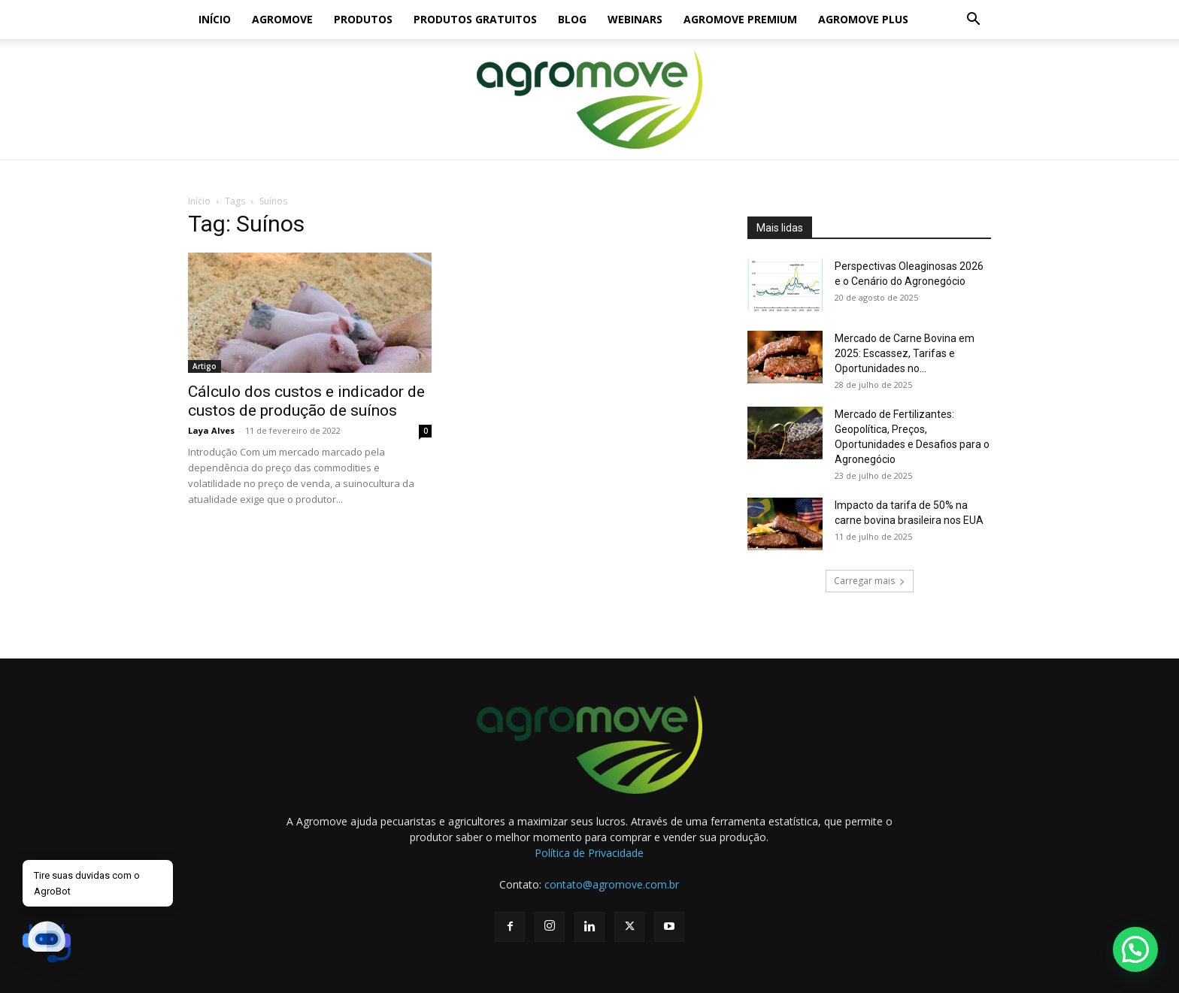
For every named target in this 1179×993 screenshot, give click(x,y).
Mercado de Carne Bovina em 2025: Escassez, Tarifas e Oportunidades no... (904, 353)
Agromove (282, 19)
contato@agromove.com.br (611, 884)
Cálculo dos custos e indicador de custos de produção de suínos (306, 401)
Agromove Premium (740, 19)
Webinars (635, 19)
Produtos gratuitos (475, 19)
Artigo (204, 366)
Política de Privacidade (589, 853)
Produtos (363, 19)
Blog (572, 19)
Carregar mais (869, 580)
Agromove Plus (863, 19)
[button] (973, 21)
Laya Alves (211, 430)
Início (215, 19)
